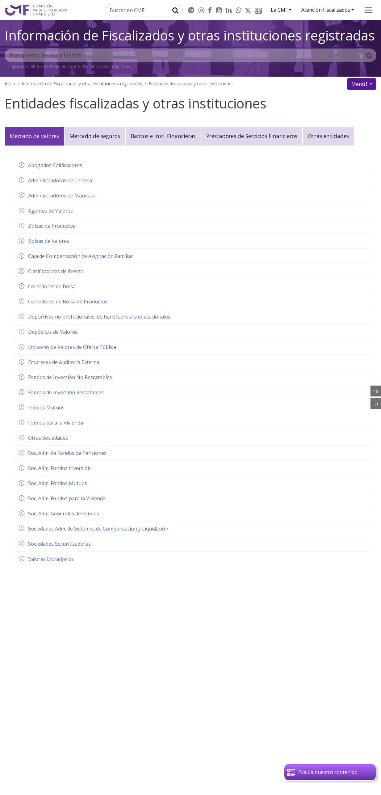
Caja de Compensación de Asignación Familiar (80, 256)
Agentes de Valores (50, 210)
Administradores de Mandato (61, 195)
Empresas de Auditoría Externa (63, 362)
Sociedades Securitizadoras (59, 543)
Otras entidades (328, 136)
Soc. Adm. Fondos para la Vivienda (67, 498)
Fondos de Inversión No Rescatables (70, 377)
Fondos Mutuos (46, 407)
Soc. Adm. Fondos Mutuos (57, 483)
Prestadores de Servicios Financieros (251, 136)
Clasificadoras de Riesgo (56, 271)
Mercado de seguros (94, 136)
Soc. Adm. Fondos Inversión (59, 468)
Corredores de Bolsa (52, 286)
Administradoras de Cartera (60, 180)
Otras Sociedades (48, 437)
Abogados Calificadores (55, 165)
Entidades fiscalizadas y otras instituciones (191, 84)
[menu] (368, 10)
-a (377, 403)
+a (377, 390)
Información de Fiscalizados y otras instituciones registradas (190, 35)
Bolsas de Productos (51, 225)
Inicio (10, 84)
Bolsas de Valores (48, 241)
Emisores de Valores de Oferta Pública (72, 347)
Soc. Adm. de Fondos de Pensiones (67, 453)
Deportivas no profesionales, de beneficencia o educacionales (99, 316)
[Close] (368, 771)
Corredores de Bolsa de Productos (67, 301)
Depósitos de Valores (52, 331)
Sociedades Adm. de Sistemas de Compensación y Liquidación (98, 528)
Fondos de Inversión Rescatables (66, 392)
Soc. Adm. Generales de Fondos (63, 513)
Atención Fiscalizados (325, 9)
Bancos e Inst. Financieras (163, 136)
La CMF (279, 9)
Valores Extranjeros (51, 559)
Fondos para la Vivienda (55, 422)
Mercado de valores (34, 136)
